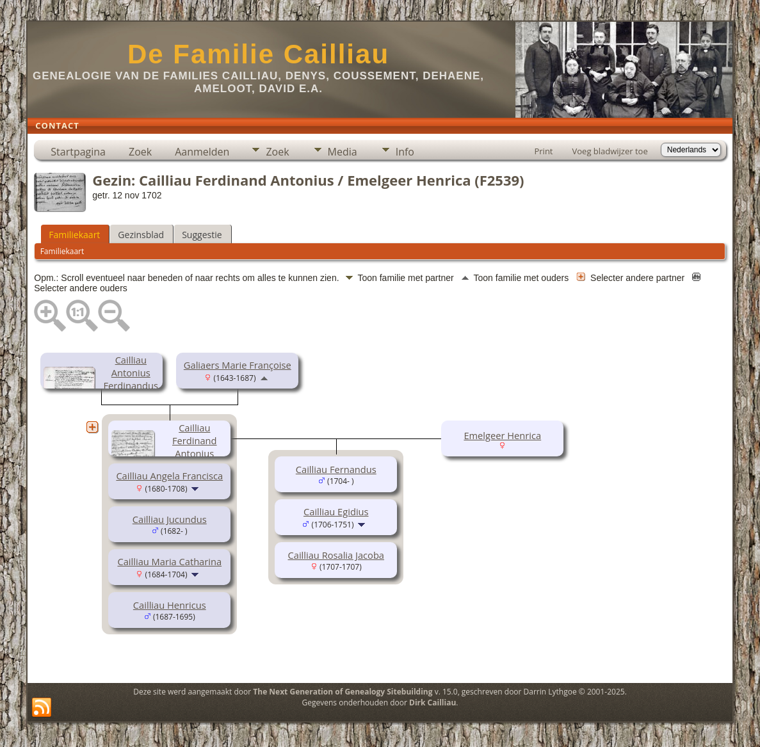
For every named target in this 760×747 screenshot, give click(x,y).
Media (342, 152)
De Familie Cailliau (258, 54)
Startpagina (78, 152)
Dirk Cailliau (432, 702)
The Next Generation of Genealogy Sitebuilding (342, 691)
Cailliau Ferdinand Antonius (194, 440)
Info (405, 152)
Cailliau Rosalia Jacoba (336, 555)
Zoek (140, 152)
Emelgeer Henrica (502, 435)
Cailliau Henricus (169, 604)
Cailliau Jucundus (170, 519)
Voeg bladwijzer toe (610, 151)
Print (543, 151)
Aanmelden (202, 152)
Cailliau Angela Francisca (169, 475)
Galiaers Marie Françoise (237, 364)
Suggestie (202, 235)
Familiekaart (74, 235)
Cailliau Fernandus (336, 469)
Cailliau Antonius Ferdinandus (131, 372)
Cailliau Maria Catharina (169, 561)
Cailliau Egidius (336, 511)
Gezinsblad (141, 235)
